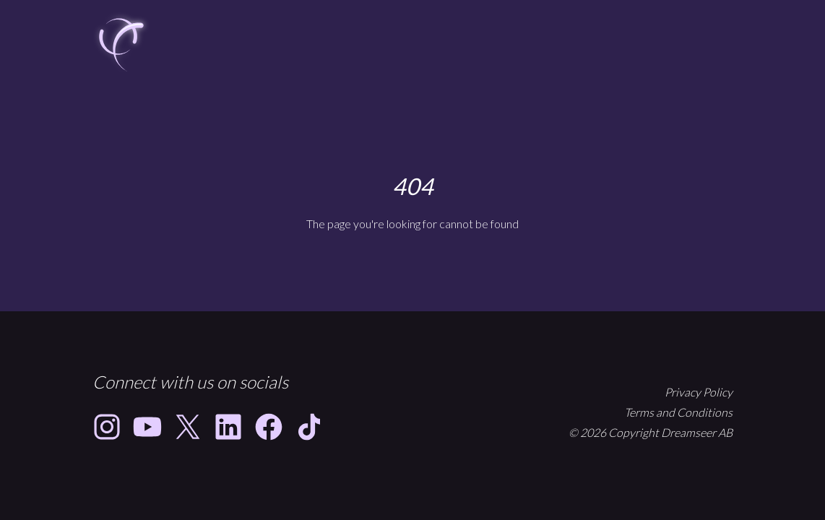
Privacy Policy (699, 392)
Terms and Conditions (678, 412)
